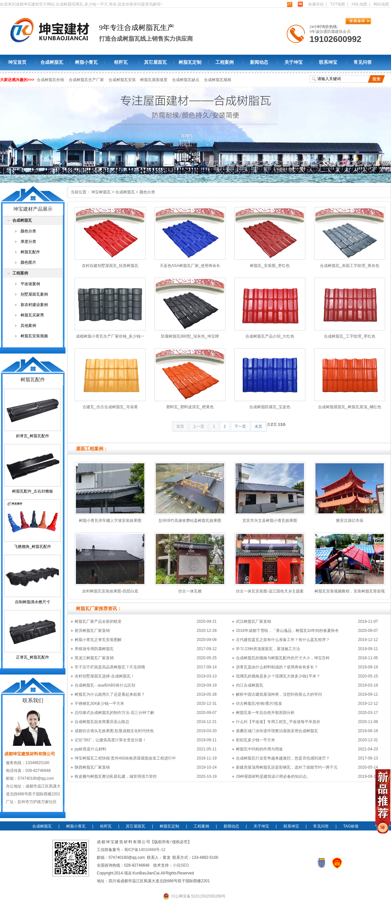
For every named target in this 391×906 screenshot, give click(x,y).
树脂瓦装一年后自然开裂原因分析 (265, 712)
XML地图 (359, 4)
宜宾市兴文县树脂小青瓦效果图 (269, 520)
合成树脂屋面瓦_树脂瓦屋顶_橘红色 (349, 407)
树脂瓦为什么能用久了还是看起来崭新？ (110, 694)
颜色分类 (147, 192)
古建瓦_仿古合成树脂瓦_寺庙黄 (110, 407)
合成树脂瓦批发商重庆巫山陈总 (102, 721)
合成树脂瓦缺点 (186, 79)
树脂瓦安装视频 (34, 336)
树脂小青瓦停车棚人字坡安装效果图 (110, 520)
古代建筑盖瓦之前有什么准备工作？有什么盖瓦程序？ (283, 639)
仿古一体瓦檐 (190, 591)
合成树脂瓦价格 (51, 79)
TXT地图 (337, 4)
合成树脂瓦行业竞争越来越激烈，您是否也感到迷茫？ (283, 758)
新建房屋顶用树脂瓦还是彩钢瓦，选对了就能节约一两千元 (287, 767)
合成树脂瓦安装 (123, 79)
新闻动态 (259, 62)
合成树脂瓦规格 (217, 79)
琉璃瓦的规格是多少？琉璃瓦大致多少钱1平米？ (278, 676)
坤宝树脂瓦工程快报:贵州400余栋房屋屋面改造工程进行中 (125, 758)
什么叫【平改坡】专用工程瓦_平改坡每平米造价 (278, 721)
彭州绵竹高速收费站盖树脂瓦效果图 (190, 520)
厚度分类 (28, 241)
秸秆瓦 (121, 62)
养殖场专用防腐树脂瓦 (94, 649)
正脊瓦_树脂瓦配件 (33, 657)
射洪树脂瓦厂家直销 (92, 630)
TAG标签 (351, 826)
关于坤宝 (293, 62)
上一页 (198, 426)
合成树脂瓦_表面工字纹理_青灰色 (349, 265)
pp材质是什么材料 (90, 749)
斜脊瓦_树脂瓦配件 (33, 436)
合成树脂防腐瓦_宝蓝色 (270, 407)
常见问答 (363, 62)
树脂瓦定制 (190, 62)
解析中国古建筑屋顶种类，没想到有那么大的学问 (279, 694)
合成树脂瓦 (51, 62)
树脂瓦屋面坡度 (154, 79)
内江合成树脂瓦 (249, 685)
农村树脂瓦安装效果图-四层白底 (110, 591)
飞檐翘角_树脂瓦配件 (32, 546)
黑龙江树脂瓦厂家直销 (94, 658)
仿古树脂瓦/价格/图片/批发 (259, 703)
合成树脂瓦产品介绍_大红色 (270, 336)
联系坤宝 (328, 62)
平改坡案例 (30, 284)
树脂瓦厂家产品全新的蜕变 (98, 621)
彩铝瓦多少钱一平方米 (255, 740)
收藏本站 (316, 4)
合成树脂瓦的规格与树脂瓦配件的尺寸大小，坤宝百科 (283, 658)
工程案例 (224, 62)
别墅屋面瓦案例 (34, 294)
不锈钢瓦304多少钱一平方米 (99, 703)
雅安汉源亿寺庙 (349, 520)
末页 (258, 426)
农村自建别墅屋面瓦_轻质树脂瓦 (110, 265)
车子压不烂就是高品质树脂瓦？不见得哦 (110, 667)
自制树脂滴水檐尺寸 (32, 602)
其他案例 (28, 325)
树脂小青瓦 (86, 62)
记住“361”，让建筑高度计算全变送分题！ (110, 740)
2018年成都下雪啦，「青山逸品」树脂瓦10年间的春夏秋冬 (287, 630)
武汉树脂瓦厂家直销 (253, 621)
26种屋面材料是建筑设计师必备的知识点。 (273, 776)
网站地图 (381, 4)
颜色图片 (28, 262)
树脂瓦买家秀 (32, 315)
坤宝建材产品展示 (32, 209)
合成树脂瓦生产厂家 (87, 79)
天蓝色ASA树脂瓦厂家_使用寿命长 (190, 265)
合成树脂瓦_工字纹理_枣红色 (349, 336)
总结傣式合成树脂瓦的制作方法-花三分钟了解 (114, 712)
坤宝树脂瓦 (101, 192)
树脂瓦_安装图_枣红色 (269, 265)
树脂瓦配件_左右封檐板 (32, 491)
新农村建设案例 (34, 304)
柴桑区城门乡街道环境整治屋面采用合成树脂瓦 (277, 731)
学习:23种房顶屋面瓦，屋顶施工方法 (268, 649)
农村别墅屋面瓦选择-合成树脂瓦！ (105, 676)
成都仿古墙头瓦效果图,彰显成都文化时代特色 (114, 731)
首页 (180, 426)
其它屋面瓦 (155, 62)
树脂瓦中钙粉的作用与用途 (259, 749)
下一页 (240, 426)
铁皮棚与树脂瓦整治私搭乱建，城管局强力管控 (116, 776)
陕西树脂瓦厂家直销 (92, 767)
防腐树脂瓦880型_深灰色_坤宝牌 (190, 336)
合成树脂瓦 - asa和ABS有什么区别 (105, 685)
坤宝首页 (17, 62)
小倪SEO (181, 865)
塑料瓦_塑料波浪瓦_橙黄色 (189, 407)
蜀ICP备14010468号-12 (145, 849)
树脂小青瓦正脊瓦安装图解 (98, 639)
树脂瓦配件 (30, 252)
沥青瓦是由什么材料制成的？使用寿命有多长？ (277, 667)
